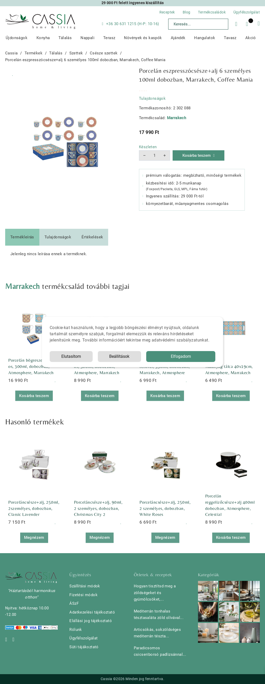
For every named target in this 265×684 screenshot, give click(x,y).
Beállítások (119, 356)
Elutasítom (71, 356)
